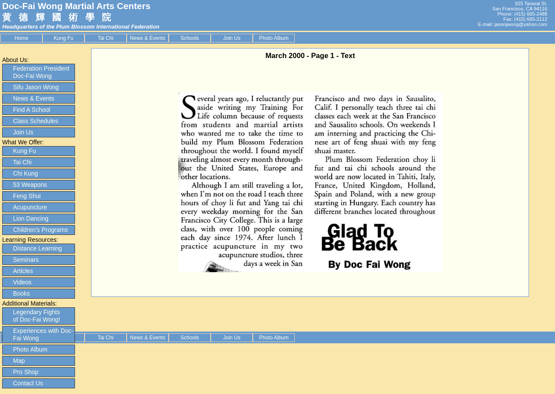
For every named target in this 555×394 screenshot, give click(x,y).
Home (21, 38)
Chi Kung (25, 173)
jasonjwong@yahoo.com (520, 24)
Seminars (26, 259)
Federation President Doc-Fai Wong (41, 72)
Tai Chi (106, 38)
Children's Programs (40, 229)
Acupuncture (30, 207)
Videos (22, 282)
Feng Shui (27, 195)
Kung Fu (63, 38)
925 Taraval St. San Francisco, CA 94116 (519, 6)
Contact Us (28, 383)
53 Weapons (30, 184)
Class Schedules (35, 120)
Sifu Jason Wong (36, 87)
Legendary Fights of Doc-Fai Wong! (36, 316)
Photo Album (273, 38)
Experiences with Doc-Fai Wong (43, 334)
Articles (23, 270)
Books (21, 293)
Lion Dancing (31, 218)
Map (19, 360)
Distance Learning (37, 248)
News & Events (147, 38)
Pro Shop (25, 371)
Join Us (231, 38)
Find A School (31, 109)
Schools (189, 38)
